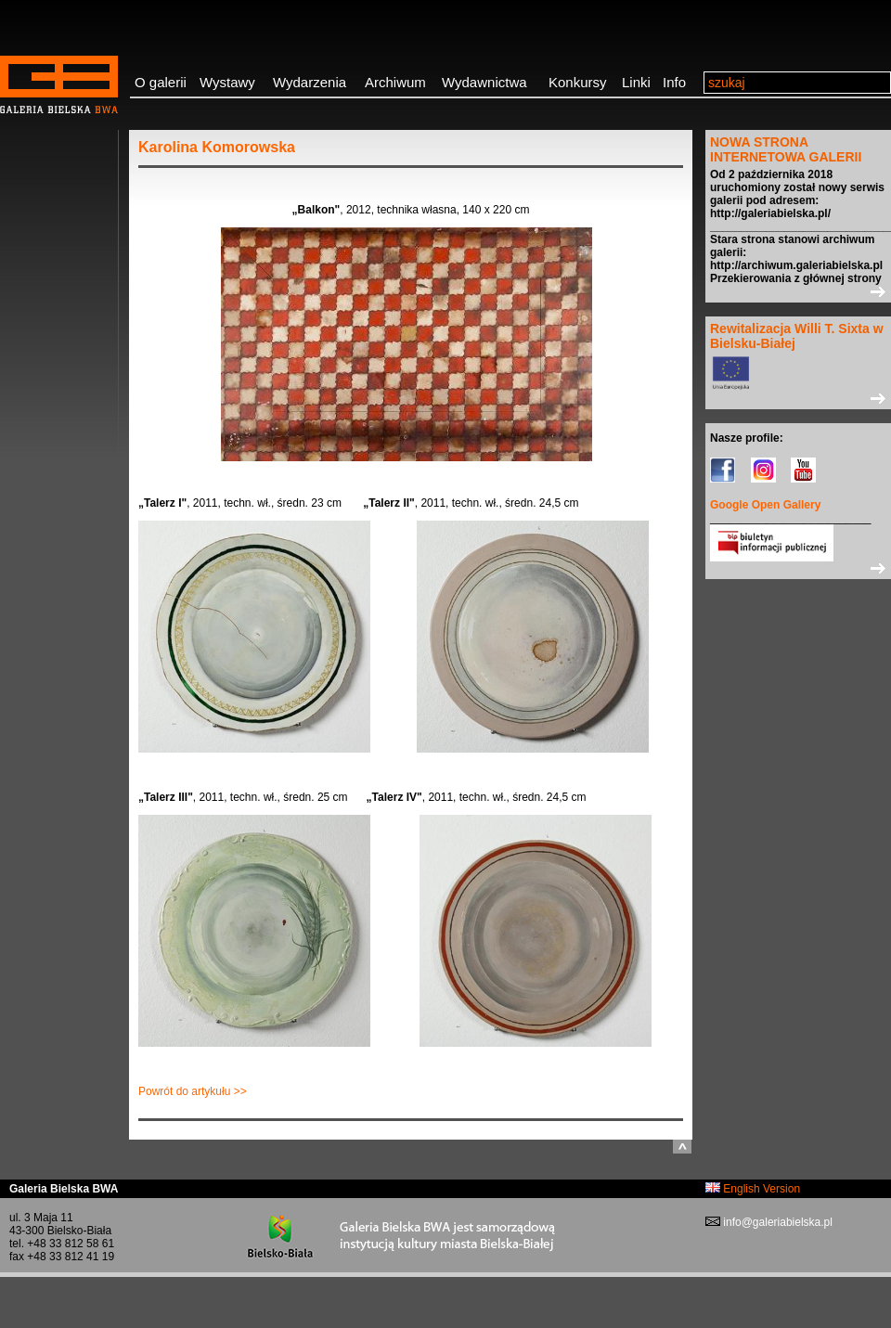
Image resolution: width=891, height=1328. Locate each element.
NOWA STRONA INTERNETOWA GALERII (785, 149)
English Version (752, 1188)
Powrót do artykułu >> (192, 1091)
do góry (682, 1147)
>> (798, 291)
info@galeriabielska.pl (776, 1222)
